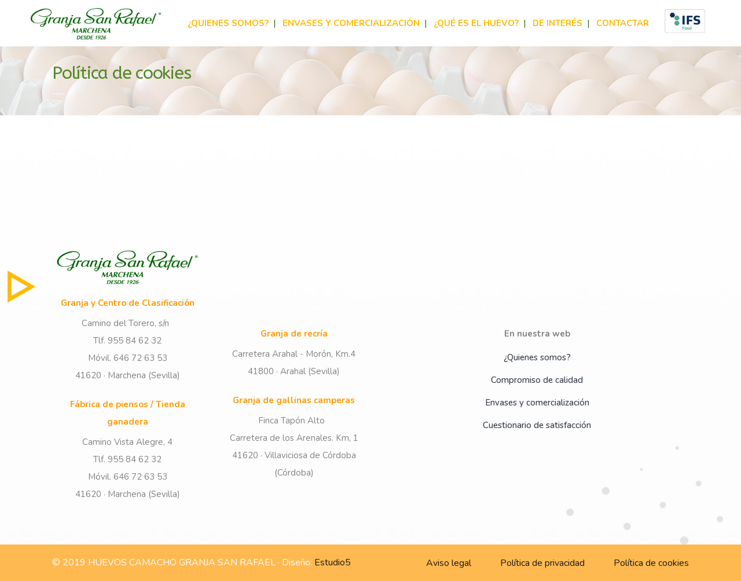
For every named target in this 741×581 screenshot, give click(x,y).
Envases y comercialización (537, 402)
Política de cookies (651, 563)
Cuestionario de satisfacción (537, 425)
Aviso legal (448, 563)
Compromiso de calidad (537, 380)
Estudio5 (332, 562)
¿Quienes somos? (537, 357)
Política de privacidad (542, 563)
